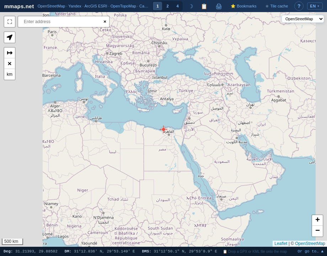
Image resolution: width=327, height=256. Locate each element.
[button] (163, 129)
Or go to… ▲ (310, 252)
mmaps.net (19, 6)
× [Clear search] (104, 21)
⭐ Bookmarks (243, 6)
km (9, 74)
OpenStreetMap (310, 243)
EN (315, 6)
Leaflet (280, 243)
